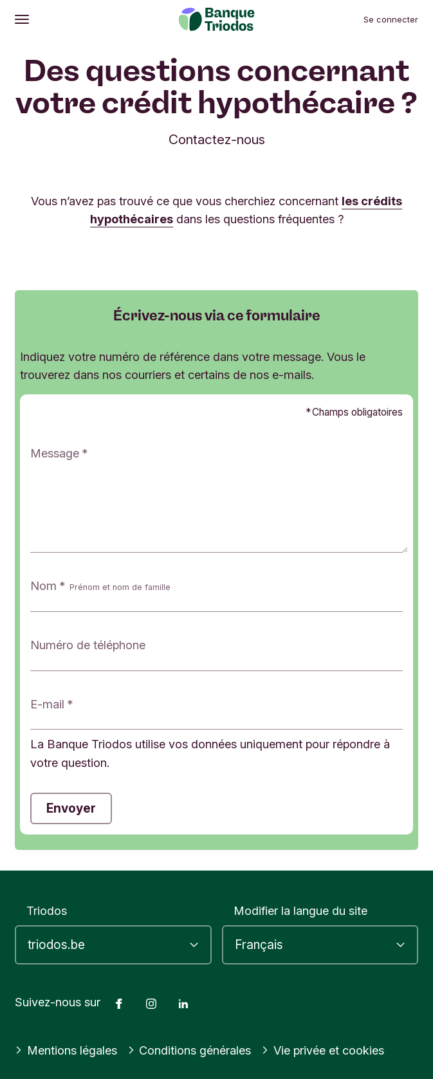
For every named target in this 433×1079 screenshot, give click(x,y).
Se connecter (391, 19)
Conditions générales (189, 1050)
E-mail (47, 704)
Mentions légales (66, 1050)
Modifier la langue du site (300, 910)
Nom (100, 586)
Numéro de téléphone (87, 645)
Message (54, 453)
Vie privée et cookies (322, 1050)
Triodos (46, 910)
